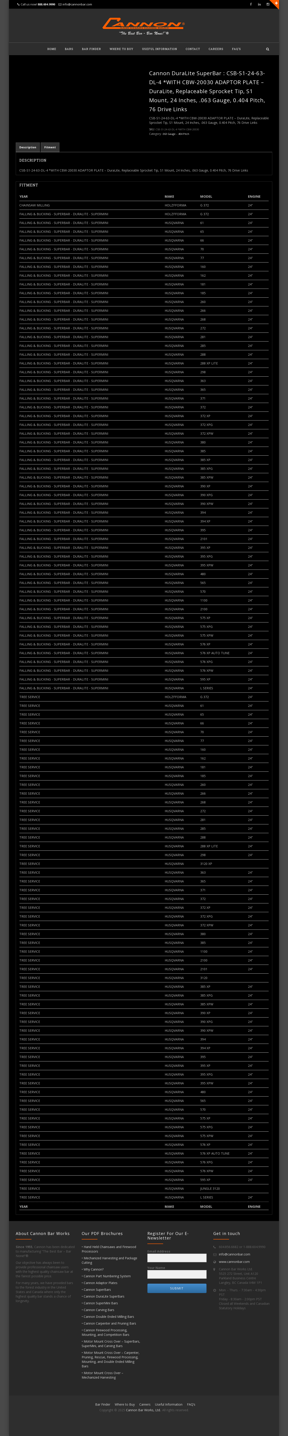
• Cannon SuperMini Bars (100, 1303)
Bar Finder (91, 49)
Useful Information (159, 49)
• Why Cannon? (93, 1269)
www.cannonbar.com (234, 1262)
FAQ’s (236, 49)
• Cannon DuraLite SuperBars (103, 1296)
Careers (216, 49)
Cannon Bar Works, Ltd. (143, 1410)
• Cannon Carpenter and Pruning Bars (109, 1323)
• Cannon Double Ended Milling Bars (108, 1316)
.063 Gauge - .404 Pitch (175, 134)
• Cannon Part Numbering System (106, 1276)
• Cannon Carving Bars (98, 1310)
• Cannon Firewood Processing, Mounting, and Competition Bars (105, 1332)
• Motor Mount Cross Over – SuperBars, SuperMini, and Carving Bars (111, 1343)
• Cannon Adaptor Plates (99, 1283)
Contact (193, 49)
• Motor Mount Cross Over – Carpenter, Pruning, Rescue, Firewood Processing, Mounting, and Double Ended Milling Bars (111, 1359)
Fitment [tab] (50, 147)
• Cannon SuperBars (96, 1289)
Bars (69, 49)
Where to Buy (121, 49)
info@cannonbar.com (77, 4)
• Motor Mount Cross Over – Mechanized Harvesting (102, 1375)
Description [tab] (27, 147)
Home (51, 49)
